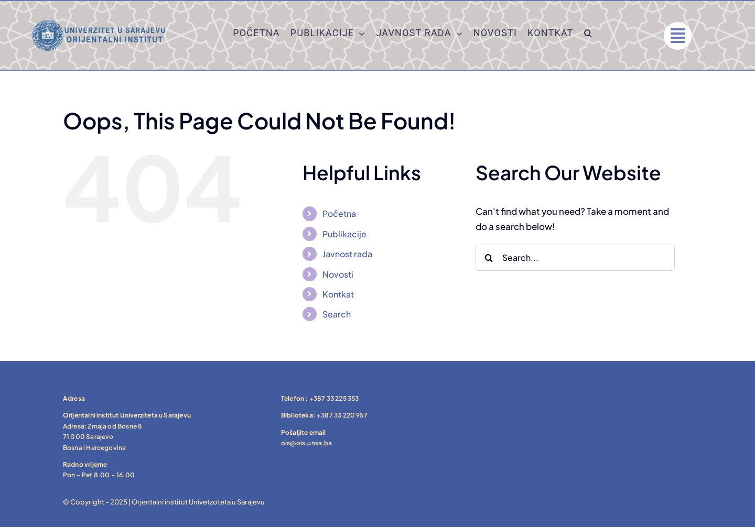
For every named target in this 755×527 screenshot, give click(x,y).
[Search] (489, 258)
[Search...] (575, 258)
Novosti (337, 274)
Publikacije (344, 233)
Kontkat (338, 294)
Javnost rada (347, 253)
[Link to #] (678, 36)
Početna (339, 213)
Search (336, 314)
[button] (588, 35)
